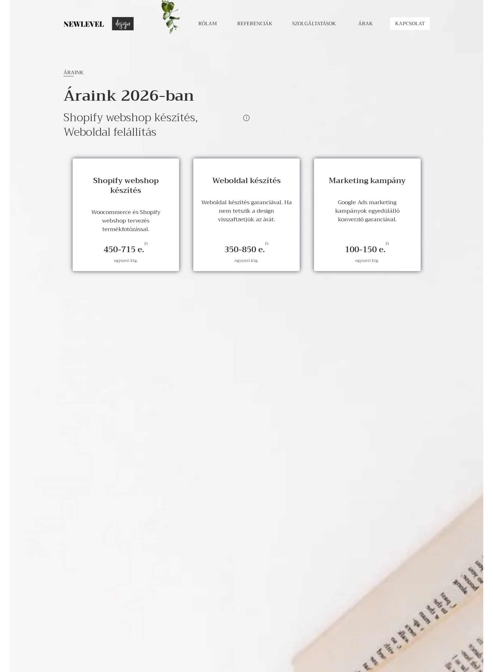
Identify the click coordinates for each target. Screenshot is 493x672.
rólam (207, 23)
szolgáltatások (314, 23)
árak (365, 23)
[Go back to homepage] (98, 23)
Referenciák (255, 23)
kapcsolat (410, 23)
